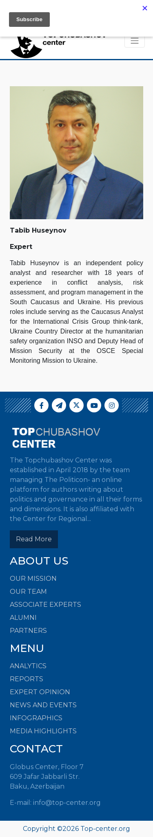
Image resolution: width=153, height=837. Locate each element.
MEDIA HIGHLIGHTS (43, 731)
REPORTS (26, 679)
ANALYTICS (28, 666)
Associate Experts (45, 604)
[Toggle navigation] (134, 41)
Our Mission (33, 578)
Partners (28, 630)
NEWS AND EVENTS (43, 705)
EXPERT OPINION (40, 692)
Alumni (23, 617)
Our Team (28, 591)
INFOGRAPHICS (36, 718)
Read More (34, 539)
